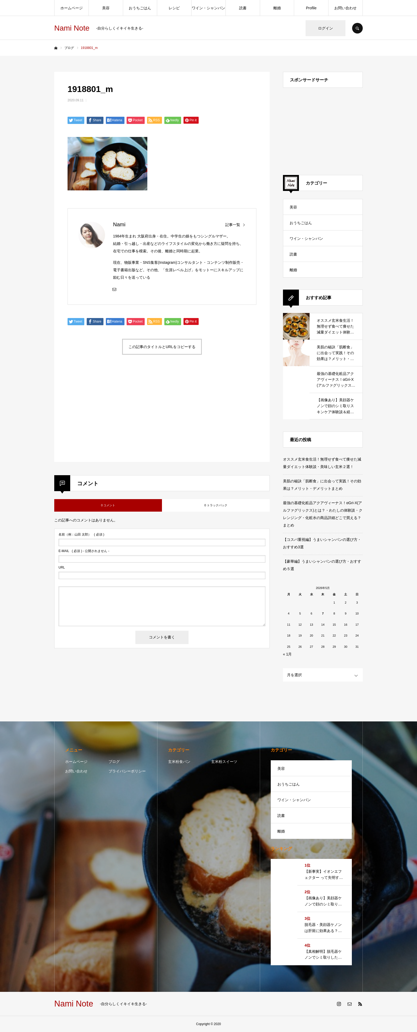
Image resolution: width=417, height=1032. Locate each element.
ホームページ (71, 8)
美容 (106, 8)
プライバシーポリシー (127, 771)
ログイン (325, 28)
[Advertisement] (113, 414)
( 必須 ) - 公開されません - (84, 551)
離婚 (277, 8)
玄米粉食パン (179, 761)
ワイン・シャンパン (208, 8)
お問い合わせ (345, 8)
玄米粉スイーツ (224, 761)
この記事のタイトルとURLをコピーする (161, 347)
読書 (243, 8)
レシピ (174, 8)
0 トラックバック (215, 505)
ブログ (114, 761)
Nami (119, 224)
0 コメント (108, 505)
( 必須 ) (81, 534)
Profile (311, 8)
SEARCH (357, 28)
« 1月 (287, 654)
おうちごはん (140, 8)
